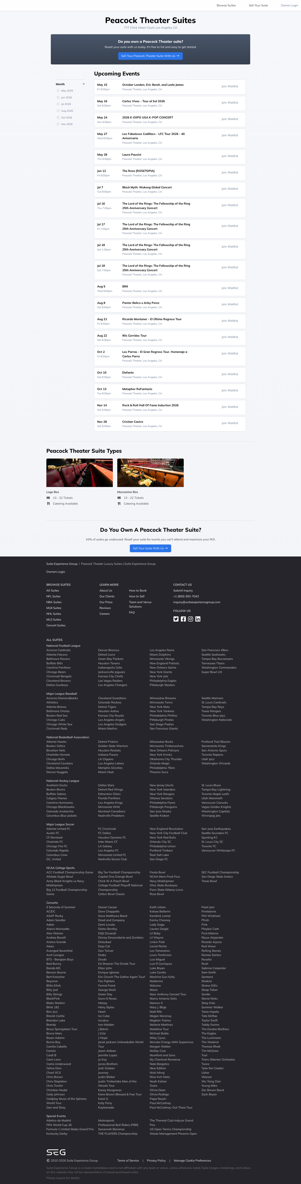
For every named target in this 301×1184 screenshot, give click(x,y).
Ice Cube (104, 1016)
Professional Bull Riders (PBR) (118, 1125)
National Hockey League (62, 781)
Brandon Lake (55, 1020)
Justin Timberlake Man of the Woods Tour (117, 1083)
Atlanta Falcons (56, 654)
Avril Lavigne (55, 955)
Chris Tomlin (54, 1085)
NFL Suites (53, 596)
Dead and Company (111, 920)
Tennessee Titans (213, 663)
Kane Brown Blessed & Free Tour (120, 1094)
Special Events (56, 1116)
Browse (226, 5)
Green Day (105, 994)
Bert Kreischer (55, 976)
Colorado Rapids (57, 850)
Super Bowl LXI (212, 672)
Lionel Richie (158, 946)
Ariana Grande (56, 942)
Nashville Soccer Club (112, 859)
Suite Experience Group (61, 564)
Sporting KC (210, 837)
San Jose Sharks (160, 811)
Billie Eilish (53, 985)
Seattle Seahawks (213, 654)
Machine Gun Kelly (162, 976)
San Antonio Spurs (214, 750)
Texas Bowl (209, 881)
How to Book (138, 590)
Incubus (103, 1020)
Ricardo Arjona (212, 942)
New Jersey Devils (161, 785)
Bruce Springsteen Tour (61, 1029)
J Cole (102, 1033)
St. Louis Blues (211, 785)
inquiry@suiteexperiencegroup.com (196, 602)
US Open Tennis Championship (170, 1129)
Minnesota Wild (109, 807)
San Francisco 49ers (215, 650)
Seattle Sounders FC (215, 833)
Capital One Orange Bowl (115, 876)
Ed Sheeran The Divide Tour (116, 963)
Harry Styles (106, 1007)
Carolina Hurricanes (59, 802)
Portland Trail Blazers (216, 741)
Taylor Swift (210, 1020)
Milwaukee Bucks (161, 741)
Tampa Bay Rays (213, 706)
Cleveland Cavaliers (59, 763)
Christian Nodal (56, 1090)
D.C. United (53, 859)
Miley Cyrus (157, 1037)
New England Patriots (164, 663)
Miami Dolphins (160, 654)
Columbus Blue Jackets (61, 815)
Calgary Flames (56, 798)
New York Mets (160, 706)
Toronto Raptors (212, 754)
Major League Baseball (61, 693)
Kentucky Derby (56, 1133)
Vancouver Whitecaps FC (218, 850)
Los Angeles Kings (110, 802)
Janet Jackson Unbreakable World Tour (120, 1044)
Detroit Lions (106, 654)
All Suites (52, 590)
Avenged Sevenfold (59, 950)
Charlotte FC (54, 842)
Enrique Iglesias (108, 972)
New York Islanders (162, 789)
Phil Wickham (211, 915)
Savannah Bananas (111, 1129)
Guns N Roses (107, 998)
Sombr (206, 994)
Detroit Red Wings (110, 789)
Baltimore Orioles (58, 711)
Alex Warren (54, 933)
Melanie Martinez (161, 1024)
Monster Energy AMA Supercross (171, 1042)
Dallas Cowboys (57, 685)
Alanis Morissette (57, 929)
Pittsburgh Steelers (162, 685)
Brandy (51, 1024)
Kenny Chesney (160, 920)
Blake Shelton (55, 1003)
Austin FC (52, 833)
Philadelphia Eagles (163, 680)
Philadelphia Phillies (163, 715)
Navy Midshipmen (162, 881)
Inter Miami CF (107, 842)
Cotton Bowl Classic (111, 894)
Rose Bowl (157, 894)
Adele (50, 924)
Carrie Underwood (58, 1064)
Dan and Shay (55, 1107)
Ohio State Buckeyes (163, 885)
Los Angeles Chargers (112, 685)
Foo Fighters (106, 981)
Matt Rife (156, 1011)
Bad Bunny (53, 963)
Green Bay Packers (110, 659)
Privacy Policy (157, 1160)
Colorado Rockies (109, 702)
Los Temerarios (160, 950)
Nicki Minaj (157, 1072)
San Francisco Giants (164, 728)
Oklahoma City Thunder (166, 759)
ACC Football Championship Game (69, 872)
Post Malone (210, 933)
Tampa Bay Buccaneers (217, 659)
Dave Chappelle (108, 911)
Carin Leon (53, 1059)
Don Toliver (105, 950)
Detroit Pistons (108, 741)
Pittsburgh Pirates (162, 720)
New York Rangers (162, 794)
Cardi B (51, 1055)
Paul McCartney (160, 1103)
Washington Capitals (216, 811)
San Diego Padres (162, 724)
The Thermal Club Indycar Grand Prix (171, 1123)
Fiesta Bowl (157, 872)
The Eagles (209, 1033)
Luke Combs (158, 972)
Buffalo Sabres (56, 794)
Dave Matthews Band (112, 915)
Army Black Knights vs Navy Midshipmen (65, 883)
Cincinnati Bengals (58, 676)
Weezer (207, 1077)
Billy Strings (54, 994)
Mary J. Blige (158, 1007)
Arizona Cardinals (58, 650)
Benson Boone (56, 972)
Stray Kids (208, 1003)
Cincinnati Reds (56, 728)
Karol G (103, 1098)
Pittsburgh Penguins (163, 807)
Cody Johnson (55, 1094)
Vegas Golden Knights (216, 807)
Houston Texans (109, 663)
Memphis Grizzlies (110, 767)
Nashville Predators (111, 815)
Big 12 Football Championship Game (66, 892)
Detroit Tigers (107, 706)
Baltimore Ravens (58, 659)
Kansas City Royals (111, 715)
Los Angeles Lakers (111, 763)
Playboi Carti (210, 929)
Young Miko (209, 1085)
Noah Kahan (158, 1081)
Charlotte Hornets (58, 754)
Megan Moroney (161, 1016)
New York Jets (159, 676)
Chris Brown (54, 1077)
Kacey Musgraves (110, 1090)
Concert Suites (55, 625)
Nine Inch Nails (160, 1077)
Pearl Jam (208, 907)
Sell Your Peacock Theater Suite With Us (150, 56)
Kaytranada (106, 1107)
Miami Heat (106, 772)
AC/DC (50, 911)
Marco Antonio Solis (163, 998)
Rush (205, 963)
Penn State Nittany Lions (166, 889)
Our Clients (106, 596)
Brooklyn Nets (55, 750)
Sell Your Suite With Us (150, 548)
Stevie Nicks (210, 998)
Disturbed (104, 942)
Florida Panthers (109, 798)
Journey (103, 1072)
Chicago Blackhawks (60, 807)
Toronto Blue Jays (213, 715)
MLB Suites (53, 608)
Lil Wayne (156, 937)
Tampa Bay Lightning (216, 789)
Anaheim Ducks (56, 785)
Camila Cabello (56, 1046)
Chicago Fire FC (56, 846)
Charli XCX (53, 1072)
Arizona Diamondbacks (62, 698)
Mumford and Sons (162, 1055)
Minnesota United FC (112, 854)
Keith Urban (158, 907)
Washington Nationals (217, 720)
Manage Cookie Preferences (192, 1160)
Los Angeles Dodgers (112, 724)
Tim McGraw (210, 1051)
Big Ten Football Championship (119, 872)
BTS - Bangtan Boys (59, 959)
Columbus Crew (56, 854)
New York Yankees (162, 711)
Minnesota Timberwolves (166, 746)
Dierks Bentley (107, 929)
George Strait (107, 990)
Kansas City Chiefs (110, 676)
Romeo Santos (211, 955)
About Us (105, 590)
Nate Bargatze (159, 1064)
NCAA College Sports (60, 868)
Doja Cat (104, 946)
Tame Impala (210, 1011)
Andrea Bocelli (56, 937)
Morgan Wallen (160, 1046)
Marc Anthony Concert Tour (168, 994)
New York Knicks (161, 754)
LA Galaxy (105, 846)
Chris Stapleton (56, 1081)
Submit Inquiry (183, 590)
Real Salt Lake (159, 854)
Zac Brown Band (213, 1090)
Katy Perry (105, 1103)
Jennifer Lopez (107, 1055)
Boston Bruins (55, 789)
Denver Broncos (108, 650)
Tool (204, 1055)
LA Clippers (105, 759)
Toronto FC (209, 846)
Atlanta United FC (58, 828)
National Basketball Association (67, 737)
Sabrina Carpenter (214, 968)
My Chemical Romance (165, 1059)
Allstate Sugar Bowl (59, 876)
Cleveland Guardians (112, 698)
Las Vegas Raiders (110, 680)
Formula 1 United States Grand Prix (70, 1129)
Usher (205, 1072)
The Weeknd (210, 1042)
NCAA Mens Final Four (165, 876)
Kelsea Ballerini (160, 911)
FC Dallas (104, 833)
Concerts (52, 903)
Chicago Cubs (55, 720)
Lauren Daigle (159, 929)
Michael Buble (159, 1033)
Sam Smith (209, 972)
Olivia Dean (158, 1090)
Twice (205, 1064)
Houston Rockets (109, 750)
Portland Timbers (161, 850)
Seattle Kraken (159, 815)
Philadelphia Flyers (162, 802)
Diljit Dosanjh (107, 933)
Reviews (105, 608)
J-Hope (102, 1037)
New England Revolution (166, 828)
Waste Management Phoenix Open (173, 1133)
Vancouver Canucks (215, 802)
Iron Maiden (106, 1024)
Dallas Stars (106, 785)
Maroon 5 (156, 1003)
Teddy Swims (210, 1024)
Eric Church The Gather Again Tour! (121, 976)
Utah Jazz (208, 759)
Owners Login (55, 572)
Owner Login (289, 5)
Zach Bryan (209, 1094)
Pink (204, 924)
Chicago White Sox (59, 724)
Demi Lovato (106, 924)
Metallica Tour (159, 1029)
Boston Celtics (55, 746)
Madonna (156, 981)
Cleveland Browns (58, 680)
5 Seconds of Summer (60, 907)
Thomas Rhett (211, 1046)
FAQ (132, 612)
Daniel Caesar (107, 907)
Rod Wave (209, 946)
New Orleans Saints (163, 667)
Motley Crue (158, 1051)
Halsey (102, 1003)
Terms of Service (128, 1160)
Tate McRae (209, 1016)
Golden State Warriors (113, 746)
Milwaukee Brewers (163, 698)
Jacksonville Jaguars (111, 672)
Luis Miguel (157, 959)
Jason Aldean (107, 1051)
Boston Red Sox (57, 715)
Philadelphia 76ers (162, 767)
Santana (207, 976)
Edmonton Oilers (109, 794)
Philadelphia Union (163, 846)
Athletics (52, 702)
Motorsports (106, 1120)
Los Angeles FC (108, 850)
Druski (102, 959)
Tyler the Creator (213, 1068)
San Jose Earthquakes (216, 828)
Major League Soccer (60, 824)
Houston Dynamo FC (112, 837)
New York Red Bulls (163, 837)
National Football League (63, 645)
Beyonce (52, 981)
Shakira (207, 981)
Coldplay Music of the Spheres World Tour (66, 1101)
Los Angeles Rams (162, 650)
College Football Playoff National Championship (120, 887)
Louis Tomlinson (161, 955)
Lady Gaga (157, 924)
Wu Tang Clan (211, 1081)
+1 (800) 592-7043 (186, 596)
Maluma (155, 985)
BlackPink (53, 998)
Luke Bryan (157, 968)
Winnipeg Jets (211, 815)
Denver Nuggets (57, 772)
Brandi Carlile (55, 1016)
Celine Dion (54, 1068)
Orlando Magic (160, 763)
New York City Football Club (168, 833)
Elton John (105, 968)
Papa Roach (158, 1098)
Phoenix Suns (159, 772)
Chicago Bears (56, 672)
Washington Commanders (219, 667)
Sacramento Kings (214, 746)
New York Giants (161, 672)
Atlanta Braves (56, 706)
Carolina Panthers (58, 667)
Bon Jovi (52, 1011)
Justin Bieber (106, 1077)
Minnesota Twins (161, 702)
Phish (205, 920)
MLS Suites (53, 619)
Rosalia (207, 959)
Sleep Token (210, 990)
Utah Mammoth (212, 798)
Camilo (51, 1051)
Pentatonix (209, 911)
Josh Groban (106, 1068)
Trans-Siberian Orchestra (218, 1059)
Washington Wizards (216, 763)
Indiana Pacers (108, 754)
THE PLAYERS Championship (117, 1133)
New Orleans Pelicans (164, 750)
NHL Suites (53, 614)
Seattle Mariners (212, 698)
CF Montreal (54, 837)
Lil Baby (155, 933)
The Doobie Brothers (215, 1029)
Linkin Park (157, 942)
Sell (258, 5)
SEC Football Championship (220, 872)
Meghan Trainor (160, 1020)
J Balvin (103, 1029)
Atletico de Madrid (58, 1120)
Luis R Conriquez (161, 963)
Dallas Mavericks (57, 767)
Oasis (153, 1085)
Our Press (105, 602)
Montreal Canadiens (111, 811)
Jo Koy (102, 1059)
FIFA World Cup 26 (59, 1125)
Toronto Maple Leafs (215, 794)
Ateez (50, 946)
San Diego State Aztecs (217, 876)
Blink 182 (52, 1007)
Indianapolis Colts (110, 667)
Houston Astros (108, 711)
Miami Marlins (107, 728)
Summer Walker (212, 1007)
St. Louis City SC (212, 842)
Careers (104, 614)
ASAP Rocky (54, 915)
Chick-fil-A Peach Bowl (113, 881)
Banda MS (53, 968)
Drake (102, 955)
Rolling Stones (211, 950)
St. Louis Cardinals (214, 702)
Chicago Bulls (55, 759)
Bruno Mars (54, 1033)
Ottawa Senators (161, 798)
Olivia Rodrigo (159, 1094)
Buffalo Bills (54, 663)
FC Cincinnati (107, 828)
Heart (101, 1011)
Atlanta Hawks (56, 741)
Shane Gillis (209, 985)
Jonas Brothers (108, 1064)
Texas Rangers (211, 711)
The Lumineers (211, 1037)
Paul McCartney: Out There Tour (171, 1107)
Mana (153, 990)
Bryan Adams (55, 1037)
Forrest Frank (107, 985)
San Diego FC (159, 859)
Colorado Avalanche (60, 811)
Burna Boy (53, 1042)
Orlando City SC (160, 842)
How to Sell (137, 596)
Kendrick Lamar (160, 915)
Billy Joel (52, 990)
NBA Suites (53, 602)
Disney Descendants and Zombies (120, 937)
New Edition (158, 1068)
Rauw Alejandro (212, 937)
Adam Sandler (55, 920)
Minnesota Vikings (162, 659)
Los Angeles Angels (111, 720)
